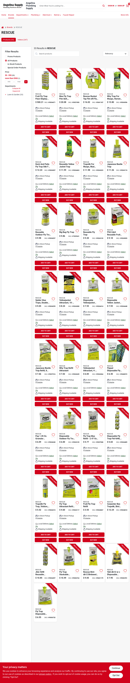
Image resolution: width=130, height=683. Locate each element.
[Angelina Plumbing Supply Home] (12, 6)
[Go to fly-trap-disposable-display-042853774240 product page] (45, 602)
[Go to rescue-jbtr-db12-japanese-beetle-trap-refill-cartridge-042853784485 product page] (45, 373)
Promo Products (14, 56)
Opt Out (116, 675)
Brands (11, 15)
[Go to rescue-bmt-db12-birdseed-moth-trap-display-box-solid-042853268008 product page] (93, 563)
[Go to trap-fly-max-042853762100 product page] (69, 101)
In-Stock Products (15, 64)
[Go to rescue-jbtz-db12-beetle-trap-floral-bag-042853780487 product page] (117, 169)
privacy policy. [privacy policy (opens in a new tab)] (45, 674)
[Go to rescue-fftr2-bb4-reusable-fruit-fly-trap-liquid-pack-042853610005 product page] (117, 237)
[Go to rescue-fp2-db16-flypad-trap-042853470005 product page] (117, 373)
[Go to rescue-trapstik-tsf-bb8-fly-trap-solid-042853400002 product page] (45, 509)
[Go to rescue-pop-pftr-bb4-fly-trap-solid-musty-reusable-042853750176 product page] (45, 237)
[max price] (19, 81)
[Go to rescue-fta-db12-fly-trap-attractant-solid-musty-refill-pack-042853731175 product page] (69, 509)
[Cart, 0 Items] (127, 5)
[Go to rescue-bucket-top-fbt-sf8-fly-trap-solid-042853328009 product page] (93, 101)
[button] (57, 15)
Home (3, 15)
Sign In (111, 6)
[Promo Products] (6, 56)
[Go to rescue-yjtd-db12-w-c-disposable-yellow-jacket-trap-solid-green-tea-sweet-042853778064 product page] (117, 563)
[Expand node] (5, 94)
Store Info (125, 15)
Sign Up (121, 6)
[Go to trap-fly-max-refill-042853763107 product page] (93, 441)
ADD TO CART (45, 127)
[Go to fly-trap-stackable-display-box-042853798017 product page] (69, 563)
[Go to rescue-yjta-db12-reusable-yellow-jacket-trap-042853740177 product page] (93, 373)
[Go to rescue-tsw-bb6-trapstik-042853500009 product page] (93, 169)
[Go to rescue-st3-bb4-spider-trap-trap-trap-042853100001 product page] (45, 305)
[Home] (2, 27)
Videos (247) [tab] (23, 40)
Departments (21, 15)
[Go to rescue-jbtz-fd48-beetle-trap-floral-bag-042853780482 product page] (45, 563)
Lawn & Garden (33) (15, 95)
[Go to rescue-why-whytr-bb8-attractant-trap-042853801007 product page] (117, 101)
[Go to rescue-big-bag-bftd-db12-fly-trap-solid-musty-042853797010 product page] (69, 237)
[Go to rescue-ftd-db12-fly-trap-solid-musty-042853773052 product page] (69, 441)
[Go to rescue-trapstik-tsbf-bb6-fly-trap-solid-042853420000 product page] (45, 169)
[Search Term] (72, 5)
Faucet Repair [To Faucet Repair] (68, 15)
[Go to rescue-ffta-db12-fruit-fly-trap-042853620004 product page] (93, 509)
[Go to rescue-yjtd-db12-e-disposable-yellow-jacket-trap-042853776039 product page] (93, 305)
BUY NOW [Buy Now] (45, 132)
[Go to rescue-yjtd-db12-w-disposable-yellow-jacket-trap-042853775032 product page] (117, 305)
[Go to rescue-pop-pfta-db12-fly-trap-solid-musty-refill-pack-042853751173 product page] (45, 441)
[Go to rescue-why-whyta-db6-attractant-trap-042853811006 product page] (69, 373)
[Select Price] (26, 81)
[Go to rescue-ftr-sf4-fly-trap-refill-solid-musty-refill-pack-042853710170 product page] (93, 237)
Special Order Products (17, 67)
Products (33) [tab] (8, 40)
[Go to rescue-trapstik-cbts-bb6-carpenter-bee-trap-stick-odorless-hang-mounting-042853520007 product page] (117, 509)
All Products (12, 60)
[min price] (9, 81)
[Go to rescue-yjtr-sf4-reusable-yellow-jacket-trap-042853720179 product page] (69, 169)
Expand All (16, 91)
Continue (116, 668)
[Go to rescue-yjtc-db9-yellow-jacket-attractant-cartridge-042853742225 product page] (69, 305)
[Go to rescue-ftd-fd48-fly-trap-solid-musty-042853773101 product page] (117, 441)
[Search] (104, 6)
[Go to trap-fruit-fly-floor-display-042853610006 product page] (45, 101)
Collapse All (16, 88)
